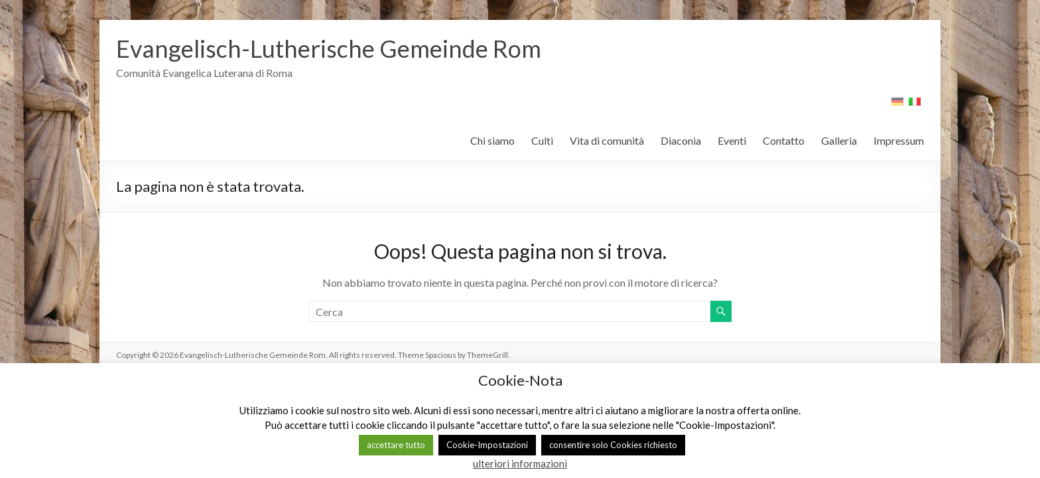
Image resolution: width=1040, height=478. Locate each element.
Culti (542, 140)
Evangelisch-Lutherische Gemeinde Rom (328, 48)
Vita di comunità (607, 140)
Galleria (839, 140)
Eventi (732, 140)
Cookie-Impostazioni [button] (487, 444)
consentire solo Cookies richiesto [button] (613, 444)
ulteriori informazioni (520, 463)
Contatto (784, 140)
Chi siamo (492, 140)
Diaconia (681, 140)
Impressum (899, 140)
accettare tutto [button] (396, 444)
